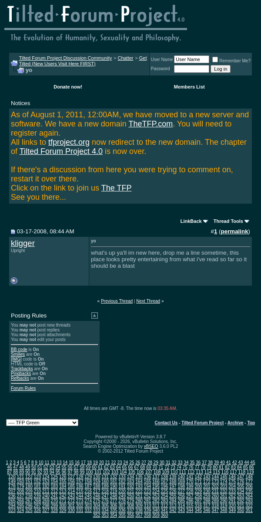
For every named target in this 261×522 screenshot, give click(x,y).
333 (96, 510)
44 (246, 462)
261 (224, 496)
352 (96, 515)
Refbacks (20, 378)
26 (137, 462)
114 (208, 472)
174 (224, 481)
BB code (19, 349)
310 (147, 505)
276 (105, 500)
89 (21, 472)
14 (65, 462)
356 (130, 515)
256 (181, 496)
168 (173, 481)
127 (71, 476)
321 (240, 505)
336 (122, 510)
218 (105, 491)
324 (20, 510)
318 (215, 505)
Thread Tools (228, 221)
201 (207, 486)
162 (122, 481)
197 (173, 486)
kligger (23, 243)
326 (37, 510)
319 (224, 505)
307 (122, 505)
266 (20, 500)
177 (249, 481)
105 (131, 472)
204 (232, 486)
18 (89, 462)
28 (149, 462)
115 (216, 472)
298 (46, 505)
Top (251, 422)
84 (239, 467)
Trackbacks (22, 368)
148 (249, 476)
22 (113, 462)
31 (168, 462)
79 (209, 467)
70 (154, 467)
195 (156, 486)
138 (164, 476)
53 (52, 467)
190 (113, 486)
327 (46, 510)
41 (228, 462)
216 (88, 491)
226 (173, 491)
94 (52, 472)
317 (207, 505)
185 (71, 486)
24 (125, 462)
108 (157, 472)
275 (96, 500)
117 (233, 472)
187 (88, 486)
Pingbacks (21, 373)
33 (179, 462)
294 (12, 505)
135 (139, 476)
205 (240, 486)
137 (156, 476)
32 (174, 462)
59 (88, 467)
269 (46, 500)
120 (12, 476)
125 (54, 476)
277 (113, 500)
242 (63, 496)
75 (185, 467)
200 (198, 486)
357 (139, 515)
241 (54, 496)
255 (173, 496)
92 (39, 472)
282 (156, 500)
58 (82, 467)
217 (96, 491)
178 (12, 486)
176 (240, 481)
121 (20, 476)
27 (143, 462)
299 (54, 505)
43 (240, 462)
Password (160, 68)
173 (215, 481)
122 (29, 476)
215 (80, 491)
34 (186, 462)
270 (54, 500)
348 (224, 510)
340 (156, 510)
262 (232, 496)
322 (249, 505)
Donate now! (68, 86)
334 (105, 510)
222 (139, 491)
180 (29, 486)
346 (207, 510)
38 (210, 462)
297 (37, 505)
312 (164, 505)
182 (46, 486)
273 (80, 500)
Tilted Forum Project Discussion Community (65, 58)
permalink (234, 231)
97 (69, 472)
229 (198, 491)
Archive (236, 422)
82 (227, 467)
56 (69, 467)
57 (76, 467)
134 (130, 476)
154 (54, 481)
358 (147, 515)
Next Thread (148, 301)
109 (165, 472)
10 (41, 462)
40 (222, 462)
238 (29, 496)
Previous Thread (117, 301)
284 (173, 500)
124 (46, 476)
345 (198, 510)
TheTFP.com (150, 123)
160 (105, 481)
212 (54, 491)
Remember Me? (231, 60)
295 (20, 505)
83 (233, 467)
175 (232, 481)
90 (27, 472)
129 (88, 476)
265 (12, 500)
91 (33, 472)
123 (37, 476)
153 (46, 481)
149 (12, 481)
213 (63, 491)
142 (198, 476)
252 (147, 496)
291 (232, 500)
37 (204, 462)
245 (88, 496)
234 (240, 491)
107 (148, 472)
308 (130, 505)
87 (9, 472)
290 (224, 500)
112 (191, 472)
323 (12, 510)
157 (80, 481)
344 (190, 510)
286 (190, 500)
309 (139, 505)
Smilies (18, 354)
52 (46, 467)
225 (164, 491)
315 (190, 505)
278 (122, 500)
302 (80, 505)
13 (59, 462)
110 (174, 472)
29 (156, 462)
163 (130, 481)
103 (115, 472)
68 (142, 467)
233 (232, 491)
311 (156, 505)
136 (147, 476)
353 (105, 515)
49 (27, 467)
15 (71, 462)
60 (94, 467)
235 (249, 491)
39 (216, 462)
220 (122, 491)
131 (105, 476)
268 (37, 500)
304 (96, 505)
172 (207, 481)
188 (96, 486)
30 (162, 462)
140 (181, 476)
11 (47, 462)
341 (164, 510)
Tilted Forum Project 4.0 (61, 151)
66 (130, 467)
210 (37, 491)
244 (80, 496)
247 (105, 496)
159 (96, 481)
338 (139, 510)
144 (215, 476)
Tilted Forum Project (202, 422)
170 (190, 481)
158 (88, 481)
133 (122, 476)
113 (199, 472)
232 (224, 491)
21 (107, 462)
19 (95, 462)
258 (198, 496)
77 (196, 467)
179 (20, 486)
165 (147, 481)
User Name (162, 59)
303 (88, 505)
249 (122, 496)
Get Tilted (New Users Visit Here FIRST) (83, 60)
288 (207, 500)
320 (232, 505)
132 (113, 476)
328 (54, 510)
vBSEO (151, 446)
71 (160, 467)
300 (63, 505)
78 (203, 467)
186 (80, 486)
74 (179, 467)
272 (71, 500)
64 (118, 467)
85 (245, 467)
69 (148, 467)
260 (215, 496)
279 (130, 500)
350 (240, 510)
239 (37, 496)
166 (156, 481)
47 (15, 467)
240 (46, 496)
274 (88, 500)
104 (123, 472)
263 (240, 496)
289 (215, 500)
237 (20, 496)
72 (166, 467)
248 (113, 496)
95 (58, 472)
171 (198, 481)
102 (106, 472)
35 (192, 462)
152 (37, 481)
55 (63, 467)
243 (71, 496)
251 (139, 496)
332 (88, 510)
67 (136, 467)
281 (147, 500)
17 (83, 462)
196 (164, 486)
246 (96, 496)
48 (21, 467)
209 (29, 491)
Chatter (125, 58)
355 (122, 515)
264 (249, 496)
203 (224, 486)
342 (173, 510)
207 (12, 491)
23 (119, 462)
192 (130, 486)
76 (191, 467)
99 (82, 472)
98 (76, 472)
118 (242, 472)
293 (249, 500)
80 (215, 467)
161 (113, 481)
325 (29, 510)
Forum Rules (23, 388)
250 (130, 496)
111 (182, 472)
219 (113, 491)
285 (181, 500)
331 (80, 510)
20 (101, 462)
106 (140, 472)
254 (164, 496)
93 (46, 472)
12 (52, 462)
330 (71, 510)
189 (105, 486)
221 (130, 491)
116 (225, 472)
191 (122, 486)
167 (164, 481)
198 (181, 486)
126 (63, 476)
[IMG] (16, 359)
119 (250, 472)
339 (147, 510)
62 (106, 467)
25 (131, 462)
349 (232, 510)
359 (156, 515)
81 (221, 467)
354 (113, 515)
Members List (189, 86)
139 (173, 476)
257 (190, 496)
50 (33, 467)
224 (156, 491)
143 (207, 476)
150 (20, 481)
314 (181, 505)
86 (251, 467)
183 (54, 486)
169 (181, 481)
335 (113, 510)
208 (20, 491)
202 (215, 486)
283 (164, 500)
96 (63, 472)
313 (173, 505)
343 (181, 510)
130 (96, 476)
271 (63, 500)
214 (71, 491)
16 (77, 462)
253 (156, 496)
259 (207, 496)
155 (63, 481)
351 (249, 510)
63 (112, 467)
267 (29, 500)
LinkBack (191, 221)
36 (198, 462)
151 (29, 481)
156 (71, 481)
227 (181, 491)
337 (130, 510)
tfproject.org (69, 142)
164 (139, 481)
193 (139, 486)
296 (29, 505)
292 (240, 500)
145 (224, 476)
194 (147, 486)
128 (80, 476)
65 (124, 467)
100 (89, 472)
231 (215, 491)
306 (113, 505)
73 (173, 467)
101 (98, 472)
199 (190, 486)
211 (46, 491)
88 (15, 472)
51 (39, 467)
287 (198, 500)
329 (63, 510)
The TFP (116, 188)
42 (234, 462)
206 (249, 486)
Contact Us (166, 422)
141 (190, 476)
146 (232, 476)
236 (12, 496)
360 (164, 515)
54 (58, 467)
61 (100, 467)
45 (252, 462)
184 (63, 486)
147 (240, 476)
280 (139, 500)
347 (215, 510)
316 (198, 505)
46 (9, 467)
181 (37, 486)
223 (147, 491)
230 (207, 491)
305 (105, 505)
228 (190, 491)
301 (71, 505)
